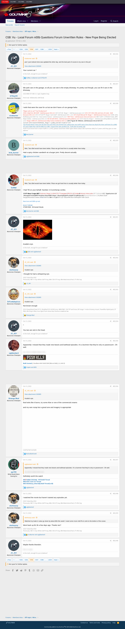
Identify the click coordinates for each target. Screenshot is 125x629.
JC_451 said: (29, 262)
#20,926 (115, 54)
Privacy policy (106, 623)
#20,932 (115, 258)
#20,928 (115, 103)
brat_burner (14, 153)
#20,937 (115, 460)
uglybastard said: (30, 464)
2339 (50, 49)
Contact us (84, 623)
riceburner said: (30, 58)
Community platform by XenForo (62, 627)
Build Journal (27, 363)
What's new (21, 21)
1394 (21, 49)
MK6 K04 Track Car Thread (32, 481)
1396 (31, 49)
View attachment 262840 (33, 66)
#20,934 (115, 321)
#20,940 (115, 541)
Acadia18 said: (29, 145)
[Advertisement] (62, 166)
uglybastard (11, 41)
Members (34, 21)
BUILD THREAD (28, 205)
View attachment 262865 (33, 266)
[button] (27, 21)
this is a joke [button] (28, 549)
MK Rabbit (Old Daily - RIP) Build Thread (36, 480)
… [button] (16, 49)
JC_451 (14, 66)
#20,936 (115, 386)
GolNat (13, 188)
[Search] (114, 21)
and (32, 156)
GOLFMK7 (13, 1)
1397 (36, 49)
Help (114, 623)
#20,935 (115, 341)
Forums (10, 21)
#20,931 (115, 217)
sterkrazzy (13, 270)
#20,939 (115, 513)
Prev (9, 49)
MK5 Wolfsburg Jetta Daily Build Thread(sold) (38, 483)
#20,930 (115, 175)
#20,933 (115, 289)
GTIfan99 (14, 96)
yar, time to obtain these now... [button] (35, 352)
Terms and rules (94, 623)
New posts (9, 25)
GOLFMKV (29, 1)
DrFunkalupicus (13, 302)
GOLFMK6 (21, 1)
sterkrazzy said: (30, 517)
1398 (41, 49)
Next (55, 49)
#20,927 (115, 84)
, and (36, 78)
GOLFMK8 (5, 1)
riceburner (13, 116)
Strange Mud (13, 398)
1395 (26, 49)
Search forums (20, 25)
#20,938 (115, 493)
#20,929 (115, 140)
